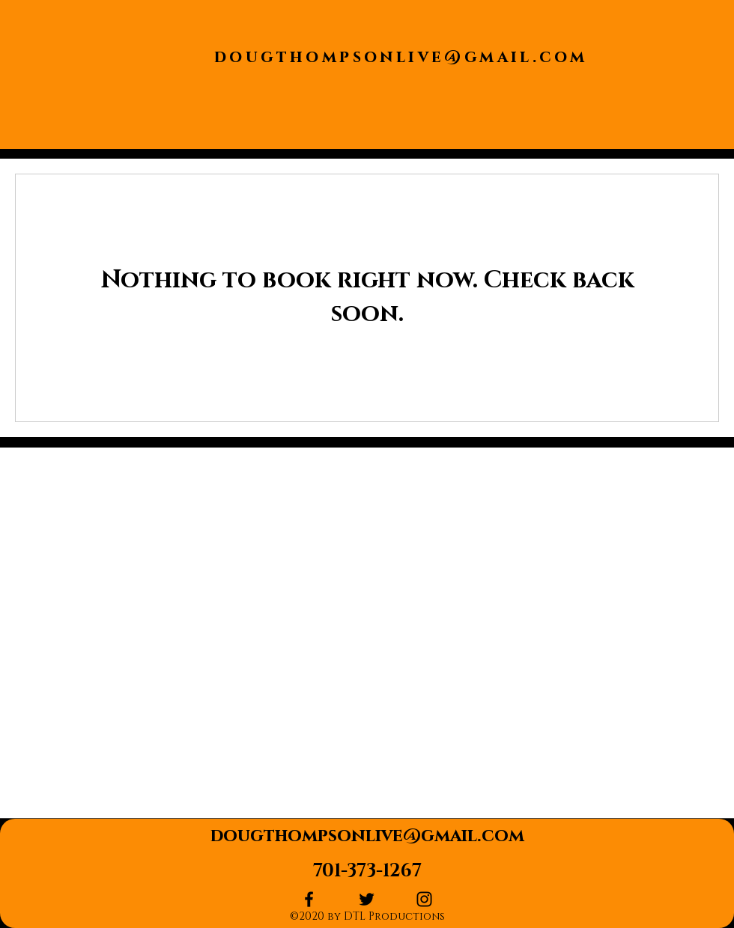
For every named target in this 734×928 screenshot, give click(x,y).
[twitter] (367, 899)
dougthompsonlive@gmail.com (400, 57)
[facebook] (309, 899)
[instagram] (424, 899)
